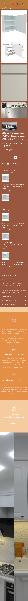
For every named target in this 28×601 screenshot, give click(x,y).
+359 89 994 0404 (9, 170)
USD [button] (10, 8)
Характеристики (14, 297)
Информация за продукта (14, 275)
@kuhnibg (14, 423)
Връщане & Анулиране (14, 304)
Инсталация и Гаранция (14, 301)
